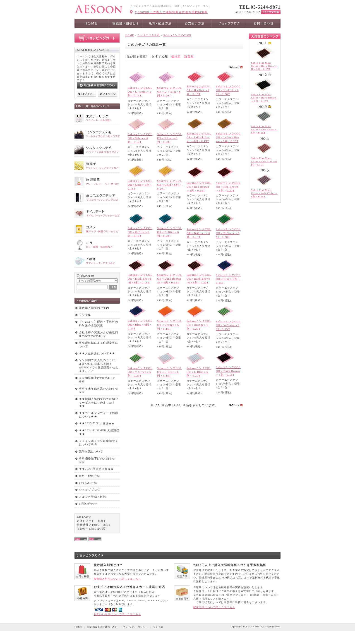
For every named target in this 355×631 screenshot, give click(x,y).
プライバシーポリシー (135, 627)
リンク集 (85, 315)
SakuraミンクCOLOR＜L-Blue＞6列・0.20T (199, 372)
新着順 (189, 56)
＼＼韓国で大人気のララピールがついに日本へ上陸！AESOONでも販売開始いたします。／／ (99, 365)
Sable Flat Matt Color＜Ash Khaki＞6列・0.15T (264, 129)
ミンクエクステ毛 (148, 35)
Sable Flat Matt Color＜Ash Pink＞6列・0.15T (264, 161)
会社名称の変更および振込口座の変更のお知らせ (98, 334)
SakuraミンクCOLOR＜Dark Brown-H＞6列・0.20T (199, 278)
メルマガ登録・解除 (92, 496)
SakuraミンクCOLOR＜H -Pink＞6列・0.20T (228, 90)
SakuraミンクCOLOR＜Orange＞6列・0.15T (169, 324)
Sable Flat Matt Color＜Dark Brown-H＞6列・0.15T (264, 66)
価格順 (176, 56)
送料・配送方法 (89, 475)
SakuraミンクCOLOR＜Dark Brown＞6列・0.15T (228, 371)
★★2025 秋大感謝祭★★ (96, 468)
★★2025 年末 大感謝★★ (97, 423)
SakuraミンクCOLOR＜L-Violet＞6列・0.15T (140, 91)
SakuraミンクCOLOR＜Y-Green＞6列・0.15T (228, 325)
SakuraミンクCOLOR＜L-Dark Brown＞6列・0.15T (199, 137)
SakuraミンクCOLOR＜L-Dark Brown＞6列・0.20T (228, 137)
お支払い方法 (88, 483)
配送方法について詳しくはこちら (214, 607)
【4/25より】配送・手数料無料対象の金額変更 (98, 323)
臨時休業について (91, 451)
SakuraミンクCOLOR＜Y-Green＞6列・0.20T (140, 372)
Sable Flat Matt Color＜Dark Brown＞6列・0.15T (263, 97)
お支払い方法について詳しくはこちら (117, 614)
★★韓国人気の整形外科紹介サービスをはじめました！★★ (98, 402)
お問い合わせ (88, 503)
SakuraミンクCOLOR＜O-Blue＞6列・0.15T (140, 232)
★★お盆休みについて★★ (97, 353)
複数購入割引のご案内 (94, 308)
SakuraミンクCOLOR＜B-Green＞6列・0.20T (228, 233)
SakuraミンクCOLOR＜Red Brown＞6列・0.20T (228, 186)
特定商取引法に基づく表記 (102, 627)
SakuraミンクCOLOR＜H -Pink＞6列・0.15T (199, 90)
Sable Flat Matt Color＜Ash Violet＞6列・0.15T (264, 193)
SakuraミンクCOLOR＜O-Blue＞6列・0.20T (169, 232)
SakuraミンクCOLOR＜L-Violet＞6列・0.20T (169, 91)
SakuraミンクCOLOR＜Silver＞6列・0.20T (169, 138)
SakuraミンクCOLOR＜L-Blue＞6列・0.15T (169, 372)
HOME (129, 35)
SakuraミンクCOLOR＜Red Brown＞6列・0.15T (199, 186)
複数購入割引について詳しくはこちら (117, 578)
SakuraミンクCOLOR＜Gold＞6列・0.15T (140, 184)
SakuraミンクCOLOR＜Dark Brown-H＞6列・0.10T (140, 278)
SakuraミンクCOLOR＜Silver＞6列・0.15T (140, 138)
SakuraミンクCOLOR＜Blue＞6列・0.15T (228, 279)
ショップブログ (89, 489)
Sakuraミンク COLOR (177, 35)
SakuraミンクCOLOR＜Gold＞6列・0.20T (169, 184)
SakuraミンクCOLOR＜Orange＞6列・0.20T (199, 324)
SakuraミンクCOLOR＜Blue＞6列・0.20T (140, 324)
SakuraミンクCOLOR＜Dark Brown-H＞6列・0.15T (169, 278)
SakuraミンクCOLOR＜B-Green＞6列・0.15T (199, 233)
